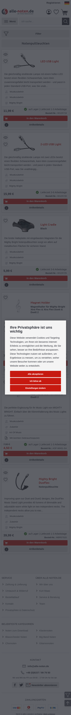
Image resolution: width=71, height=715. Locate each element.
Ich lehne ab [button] (35, 381)
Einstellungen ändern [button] (35, 388)
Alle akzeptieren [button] (35, 374)
